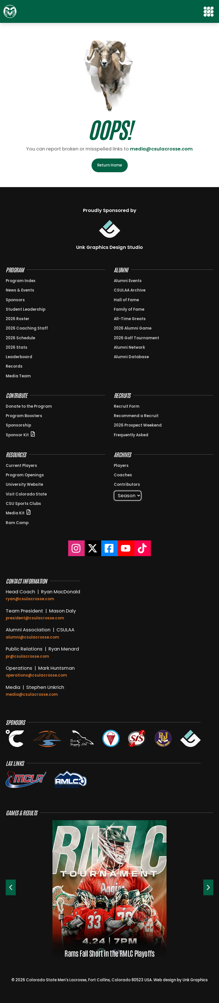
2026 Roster (17, 319)
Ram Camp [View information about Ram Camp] (17, 523)
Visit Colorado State (26, 494)
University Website (24, 484)
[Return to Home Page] (10, 11)
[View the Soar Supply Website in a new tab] (82, 738)
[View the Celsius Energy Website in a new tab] (15, 738)
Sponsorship (18, 425)
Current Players (21, 465)
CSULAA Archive (130, 290)
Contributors (127, 484)
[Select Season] (127, 496)
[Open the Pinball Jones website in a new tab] (163, 738)
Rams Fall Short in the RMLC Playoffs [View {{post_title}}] (109, 953)
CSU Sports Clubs (23, 503)
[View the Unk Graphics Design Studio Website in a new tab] (190, 738)
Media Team (18, 376)
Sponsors (15, 300)
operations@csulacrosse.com (36, 675)
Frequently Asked (131, 435)
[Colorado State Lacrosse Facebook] (109, 548)
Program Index (20, 281)
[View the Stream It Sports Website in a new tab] (137, 738)
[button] (208, 11)
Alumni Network (129, 347)
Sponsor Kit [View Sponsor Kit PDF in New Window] (17, 435)
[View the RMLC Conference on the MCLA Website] (71, 779)
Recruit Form (126, 406)
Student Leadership (25, 309)
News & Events (20, 290)
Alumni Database (131, 357)
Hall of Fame (126, 300)
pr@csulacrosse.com (27, 656)
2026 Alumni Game (133, 328)
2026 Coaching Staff (27, 328)
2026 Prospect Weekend (138, 425)
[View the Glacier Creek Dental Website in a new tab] (47, 738)
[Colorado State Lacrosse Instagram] (76, 548)
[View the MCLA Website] (26, 779)
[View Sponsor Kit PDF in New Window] (32, 434)
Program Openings (25, 475)
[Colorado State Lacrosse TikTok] (142, 548)
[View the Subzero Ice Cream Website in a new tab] (110, 738)
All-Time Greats (130, 319)
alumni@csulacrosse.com (32, 637)
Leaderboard (19, 357)
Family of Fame (129, 309)
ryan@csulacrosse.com (30, 599)
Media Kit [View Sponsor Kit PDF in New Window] (15, 513)
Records (14, 366)
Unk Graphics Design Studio (109, 247)
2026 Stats (16, 347)
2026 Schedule (20, 338)
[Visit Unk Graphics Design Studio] (109, 229)
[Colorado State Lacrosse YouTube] (126, 548)
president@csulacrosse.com (35, 618)
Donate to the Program (29, 406)
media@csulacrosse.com (161, 149)
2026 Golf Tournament (136, 338)
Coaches (123, 475)
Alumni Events (128, 281)
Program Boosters (24, 416)
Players (121, 465)
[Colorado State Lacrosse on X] (93, 548)
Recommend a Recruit (136, 416)
